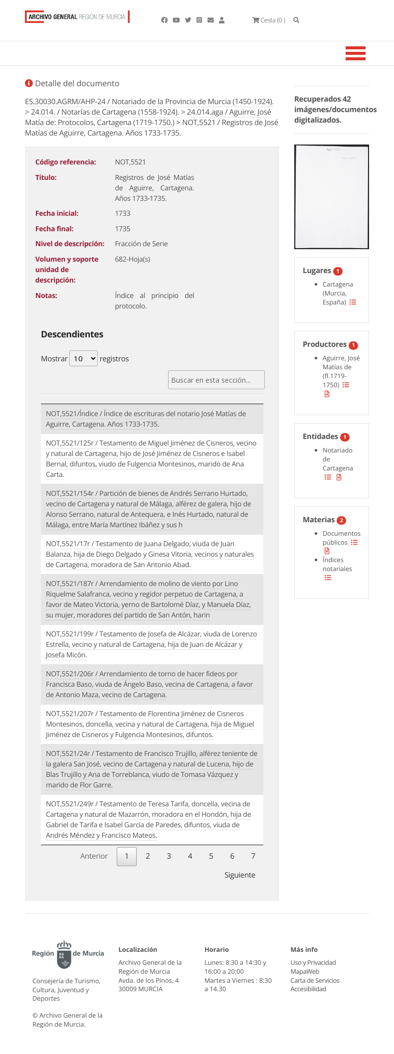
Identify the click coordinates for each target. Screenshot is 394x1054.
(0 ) (268, 19)
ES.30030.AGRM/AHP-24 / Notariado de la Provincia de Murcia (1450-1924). (149, 102)
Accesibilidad (308, 988)
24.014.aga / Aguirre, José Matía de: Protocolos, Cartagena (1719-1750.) (148, 117)
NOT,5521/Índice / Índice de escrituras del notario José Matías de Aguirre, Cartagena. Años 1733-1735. (146, 419)
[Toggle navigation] (368, 53)
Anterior (94, 856)
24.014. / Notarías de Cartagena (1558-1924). (105, 112)
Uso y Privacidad (313, 962)
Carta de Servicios (315, 980)
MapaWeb (305, 971)
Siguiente (239, 875)
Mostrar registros (85, 358)
